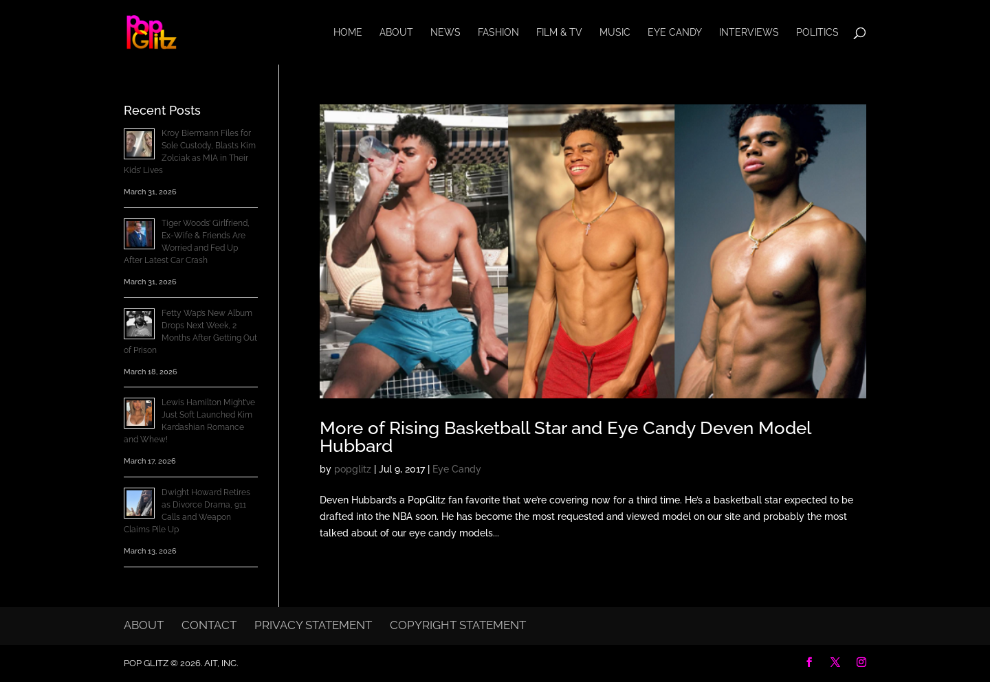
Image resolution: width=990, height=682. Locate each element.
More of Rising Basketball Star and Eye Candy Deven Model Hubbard (565, 437)
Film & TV (559, 32)
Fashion (498, 32)
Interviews (749, 32)
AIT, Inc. (220, 663)
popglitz (352, 469)
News (445, 32)
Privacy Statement (313, 625)
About (396, 32)
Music (615, 32)
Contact (209, 625)
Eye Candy (675, 32)
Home (347, 32)
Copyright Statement (458, 625)
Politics (817, 32)
